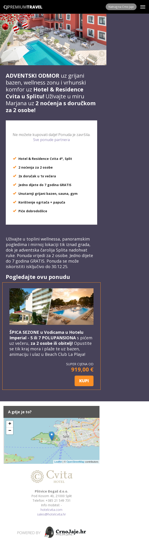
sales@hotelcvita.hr (51, 514)
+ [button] (9, 424)
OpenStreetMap (76, 461)
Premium (15, 7)
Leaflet (58, 461)
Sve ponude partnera (51, 139)
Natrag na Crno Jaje (121, 7)
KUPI (84, 380)
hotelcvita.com (51, 509)
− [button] (9, 431)
